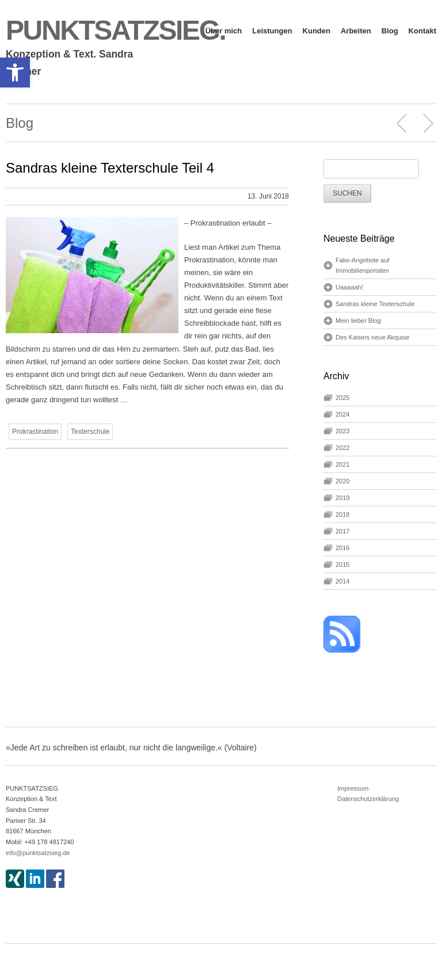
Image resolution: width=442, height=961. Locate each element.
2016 (342, 547)
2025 (342, 397)
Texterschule (90, 432)
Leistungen (272, 30)
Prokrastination (35, 432)
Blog (390, 30)
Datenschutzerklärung (368, 798)
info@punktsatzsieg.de (38, 852)
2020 (342, 481)
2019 (342, 497)
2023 (342, 431)
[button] (15, 72)
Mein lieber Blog (358, 320)
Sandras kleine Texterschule (375, 303)
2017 (342, 531)
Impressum (352, 788)
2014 (342, 581)
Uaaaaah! (349, 287)
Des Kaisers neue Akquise (372, 337)
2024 (342, 414)
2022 (342, 447)
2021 (342, 464)
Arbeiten (356, 30)
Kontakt (422, 30)
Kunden (316, 30)
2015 (342, 564)
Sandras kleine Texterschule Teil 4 (110, 168)
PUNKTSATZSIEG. (116, 30)
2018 (342, 514)
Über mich (223, 30)
